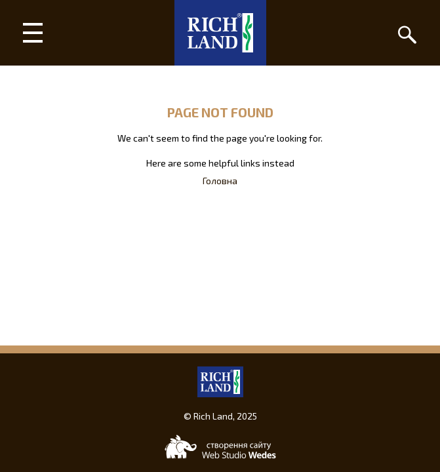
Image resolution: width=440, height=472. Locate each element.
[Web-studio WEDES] (220, 447)
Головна (220, 180)
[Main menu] (33, 33)
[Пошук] (407, 33)
